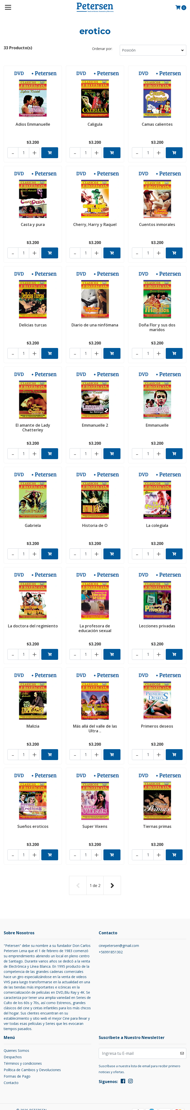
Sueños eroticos (32, 808)
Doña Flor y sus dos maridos (157, 322)
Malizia (32, 711)
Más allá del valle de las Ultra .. (95, 713)
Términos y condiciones (23, 1042)
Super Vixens (94, 808)
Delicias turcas (33, 319)
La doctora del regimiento (33, 615)
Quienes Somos (16, 1029)
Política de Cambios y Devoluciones (32, 1048)
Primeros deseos (157, 711)
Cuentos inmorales (157, 221)
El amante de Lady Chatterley (33, 420)
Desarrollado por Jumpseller (31, 1099)
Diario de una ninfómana (94, 319)
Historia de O (95, 515)
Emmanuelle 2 (95, 417)
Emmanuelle (157, 417)
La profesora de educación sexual (94, 615)
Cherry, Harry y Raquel (95, 221)
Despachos (13, 1036)
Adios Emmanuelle (33, 123)
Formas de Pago (17, 1055)
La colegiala (157, 515)
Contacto (11, 1061)
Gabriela (33, 515)
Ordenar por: (102, 48)
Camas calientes (157, 123)
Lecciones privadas (157, 613)
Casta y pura (33, 221)
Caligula (95, 123)
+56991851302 (111, 931)
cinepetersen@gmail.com (119, 924)
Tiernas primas (157, 808)
